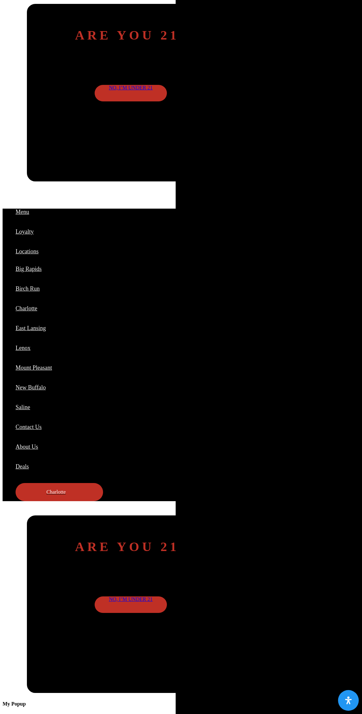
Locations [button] (27, 251)
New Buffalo (31, 387)
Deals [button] (22, 466)
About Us (27, 446)
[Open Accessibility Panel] (348, 700)
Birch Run (28, 288)
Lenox (23, 348)
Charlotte (26, 308)
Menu (22, 212)
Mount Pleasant (34, 367)
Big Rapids (29, 269)
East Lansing (31, 328)
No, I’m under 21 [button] (131, 87)
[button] (59, 492)
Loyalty (25, 231)
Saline (23, 407)
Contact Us (29, 427)
